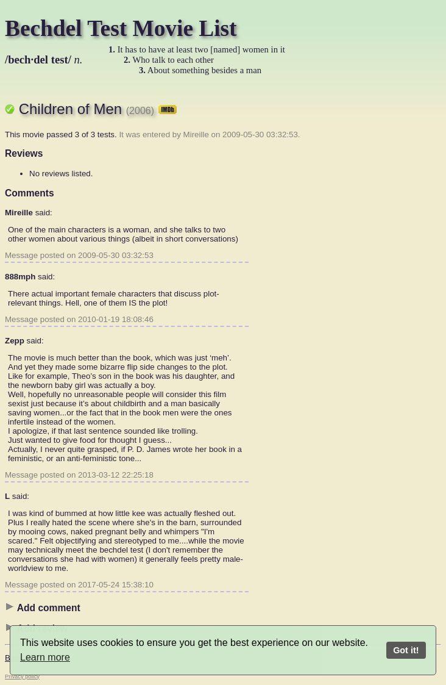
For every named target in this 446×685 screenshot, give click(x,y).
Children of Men (98, 109)
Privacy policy (22, 676)
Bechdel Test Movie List (121, 28)
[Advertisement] (392, 271)
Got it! (406, 650)
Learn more (45, 657)
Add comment (42, 607)
